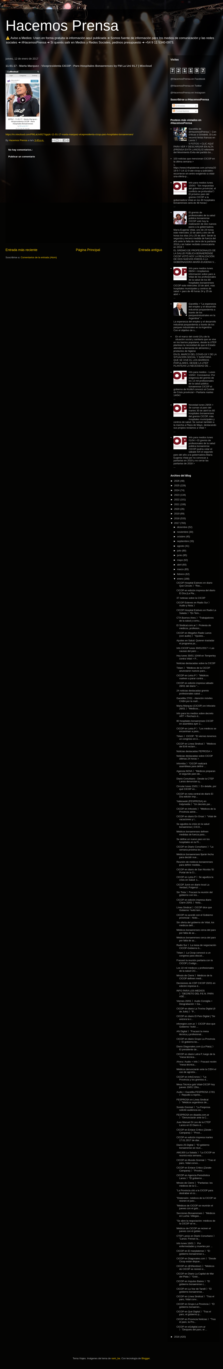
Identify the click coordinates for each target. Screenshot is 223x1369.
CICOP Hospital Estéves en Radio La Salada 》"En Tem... (196, 611)
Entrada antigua (150, 250)
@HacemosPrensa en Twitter (186, 85)
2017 (177, 523)
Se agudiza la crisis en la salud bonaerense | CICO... (192, 825)
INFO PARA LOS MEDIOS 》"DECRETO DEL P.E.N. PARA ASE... (194, 993)
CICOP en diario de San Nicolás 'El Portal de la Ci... (195, 871)
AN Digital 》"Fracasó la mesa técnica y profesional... (192, 1033)
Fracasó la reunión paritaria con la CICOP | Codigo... (194, 962)
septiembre (183, 541)
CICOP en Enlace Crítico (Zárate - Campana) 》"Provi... (194, 1131)
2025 (177, 485)
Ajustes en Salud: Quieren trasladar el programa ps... (195, 642)
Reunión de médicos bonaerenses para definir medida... (194, 863)
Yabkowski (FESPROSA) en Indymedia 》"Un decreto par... (194, 803)
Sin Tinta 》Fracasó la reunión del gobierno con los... (194, 894)
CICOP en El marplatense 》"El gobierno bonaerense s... (193, 1252)
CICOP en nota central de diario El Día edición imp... (194, 795)
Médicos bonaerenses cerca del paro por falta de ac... (196, 931)
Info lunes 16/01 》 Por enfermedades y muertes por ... (194, 1245)
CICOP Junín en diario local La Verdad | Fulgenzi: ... (192, 886)
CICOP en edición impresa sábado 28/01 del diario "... (194, 684)
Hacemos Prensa (62, 25)
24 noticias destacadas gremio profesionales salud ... (192, 692)
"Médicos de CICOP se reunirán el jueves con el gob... (194, 1207)
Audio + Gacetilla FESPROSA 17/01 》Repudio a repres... (195, 1093)
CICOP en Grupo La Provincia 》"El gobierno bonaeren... (195, 1305)
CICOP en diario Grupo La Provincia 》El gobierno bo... (195, 1040)
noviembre (183, 532)
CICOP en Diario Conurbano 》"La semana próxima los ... (194, 848)
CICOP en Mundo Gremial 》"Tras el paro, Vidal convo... (195, 1161)
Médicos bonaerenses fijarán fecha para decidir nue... (195, 856)
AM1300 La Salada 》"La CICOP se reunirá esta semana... (195, 1154)
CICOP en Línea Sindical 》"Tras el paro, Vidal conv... (195, 1298)
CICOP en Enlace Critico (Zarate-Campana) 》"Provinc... (194, 1169)
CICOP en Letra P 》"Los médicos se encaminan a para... (196, 730)
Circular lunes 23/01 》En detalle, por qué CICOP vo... (196, 788)
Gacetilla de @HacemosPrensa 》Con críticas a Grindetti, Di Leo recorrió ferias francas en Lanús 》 (202, 134)
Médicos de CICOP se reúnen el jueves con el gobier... (193, 1230)
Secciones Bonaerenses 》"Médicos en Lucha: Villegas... (195, 1215)
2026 (177, 480)
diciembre (182, 527)
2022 (177, 499)
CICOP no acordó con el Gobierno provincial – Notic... (194, 916)
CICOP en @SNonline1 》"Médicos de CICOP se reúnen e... (195, 1267)
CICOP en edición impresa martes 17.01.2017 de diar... (194, 1139)
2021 (177, 504)
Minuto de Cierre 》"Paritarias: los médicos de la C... (194, 1184)
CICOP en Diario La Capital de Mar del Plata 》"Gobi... (195, 1275)
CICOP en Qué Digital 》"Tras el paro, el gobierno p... (193, 1313)
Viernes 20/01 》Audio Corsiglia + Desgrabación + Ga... (194, 1002)
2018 (177, 518)
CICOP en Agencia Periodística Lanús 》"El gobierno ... (193, 1177)
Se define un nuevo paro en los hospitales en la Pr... (193, 840)
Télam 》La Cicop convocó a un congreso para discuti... (193, 954)
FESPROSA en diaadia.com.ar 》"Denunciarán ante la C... (192, 1116)
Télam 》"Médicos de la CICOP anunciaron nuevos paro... (193, 669)
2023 (177, 495)
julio (179, 550)
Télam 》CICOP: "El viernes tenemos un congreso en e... (196, 737)
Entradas (179, 105)
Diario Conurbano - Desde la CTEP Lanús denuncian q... (195, 780)
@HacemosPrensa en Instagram (187, 92)
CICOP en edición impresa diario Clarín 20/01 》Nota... (193, 901)
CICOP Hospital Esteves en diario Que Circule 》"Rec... (194, 584)
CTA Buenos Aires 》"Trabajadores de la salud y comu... (195, 619)
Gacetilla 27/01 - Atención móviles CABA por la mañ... (194, 700)
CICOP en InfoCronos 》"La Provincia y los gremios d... (192, 1078)
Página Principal (88, 250)
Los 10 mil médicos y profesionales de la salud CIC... (195, 969)
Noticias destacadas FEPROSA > (194, 751)
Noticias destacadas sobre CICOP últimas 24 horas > (194, 757)
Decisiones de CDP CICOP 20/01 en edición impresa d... (195, 984)
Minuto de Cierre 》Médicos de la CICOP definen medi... (194, 977)
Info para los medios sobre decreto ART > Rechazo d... (194, 715)
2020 (177, 509)
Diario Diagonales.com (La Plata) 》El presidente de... (195, 1048)
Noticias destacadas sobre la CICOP (195, 663)
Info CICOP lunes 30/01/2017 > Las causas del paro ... (195, 649)
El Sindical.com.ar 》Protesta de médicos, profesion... (193, 627)
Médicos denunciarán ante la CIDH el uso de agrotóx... (196, 1071)
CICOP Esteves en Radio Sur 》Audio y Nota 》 (193, 604)
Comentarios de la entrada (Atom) (39, 257)
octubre (181, 536)
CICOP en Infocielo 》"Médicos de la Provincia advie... (195, 810)
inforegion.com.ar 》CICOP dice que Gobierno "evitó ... (195, 1025)
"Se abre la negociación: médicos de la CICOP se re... (195, 1222)
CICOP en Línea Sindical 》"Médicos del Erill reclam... (196, 745)
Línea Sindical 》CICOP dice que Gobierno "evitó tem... (194, 909)
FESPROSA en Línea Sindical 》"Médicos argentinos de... (192, 1101)
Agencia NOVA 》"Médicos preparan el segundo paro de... (195, 772)
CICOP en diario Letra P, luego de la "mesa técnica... (195, 1055)
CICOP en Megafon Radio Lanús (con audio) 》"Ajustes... (193, 634)
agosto (181, 546)
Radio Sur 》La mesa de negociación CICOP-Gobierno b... (196, 946)
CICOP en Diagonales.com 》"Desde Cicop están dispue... (196, 1260)
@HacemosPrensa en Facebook (187, 79)
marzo (180, 569)
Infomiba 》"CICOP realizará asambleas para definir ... (191, 765)
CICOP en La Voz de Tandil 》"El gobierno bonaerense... (194, 1290)
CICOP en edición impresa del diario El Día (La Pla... (195, 592)
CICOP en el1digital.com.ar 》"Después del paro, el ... (191, 1328)
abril (179, 564)
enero (180, 578)
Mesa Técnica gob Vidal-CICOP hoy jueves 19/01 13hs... (195, 1086)
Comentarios (181, 111)
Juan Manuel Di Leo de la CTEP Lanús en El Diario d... (193, 1123)
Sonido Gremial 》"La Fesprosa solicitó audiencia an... (193, 1109)
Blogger (146, 1358)
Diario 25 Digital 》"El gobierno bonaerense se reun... (192, 1146)
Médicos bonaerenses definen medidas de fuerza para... (192, 833)
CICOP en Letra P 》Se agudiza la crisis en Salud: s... (194, 878)
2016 (177, 1336)
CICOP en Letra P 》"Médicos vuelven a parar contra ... (192, 677)
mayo (180, 560)
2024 (177, 490)
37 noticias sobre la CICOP (190, 598)
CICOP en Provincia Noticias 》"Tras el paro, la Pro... (196, 1320)
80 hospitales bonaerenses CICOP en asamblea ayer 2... (194, 722)
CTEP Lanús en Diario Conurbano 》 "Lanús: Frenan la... (196, 1237)
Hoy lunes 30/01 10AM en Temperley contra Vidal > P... (196, 657)
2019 (177, 513)
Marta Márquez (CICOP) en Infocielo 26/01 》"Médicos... (195, 707)
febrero (181, 574)
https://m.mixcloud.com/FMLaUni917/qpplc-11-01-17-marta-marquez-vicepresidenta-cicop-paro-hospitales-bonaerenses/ (69, 134)
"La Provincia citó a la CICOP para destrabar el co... (194, 1192)
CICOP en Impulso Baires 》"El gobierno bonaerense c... (193, 1283)
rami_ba (116, 1358)
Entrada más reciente (21, 250)
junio (180, 555)
